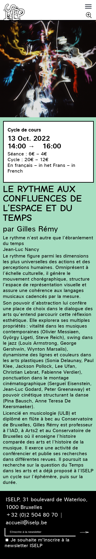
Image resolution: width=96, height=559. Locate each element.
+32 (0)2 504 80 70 (32, 515)
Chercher (88, 15)
